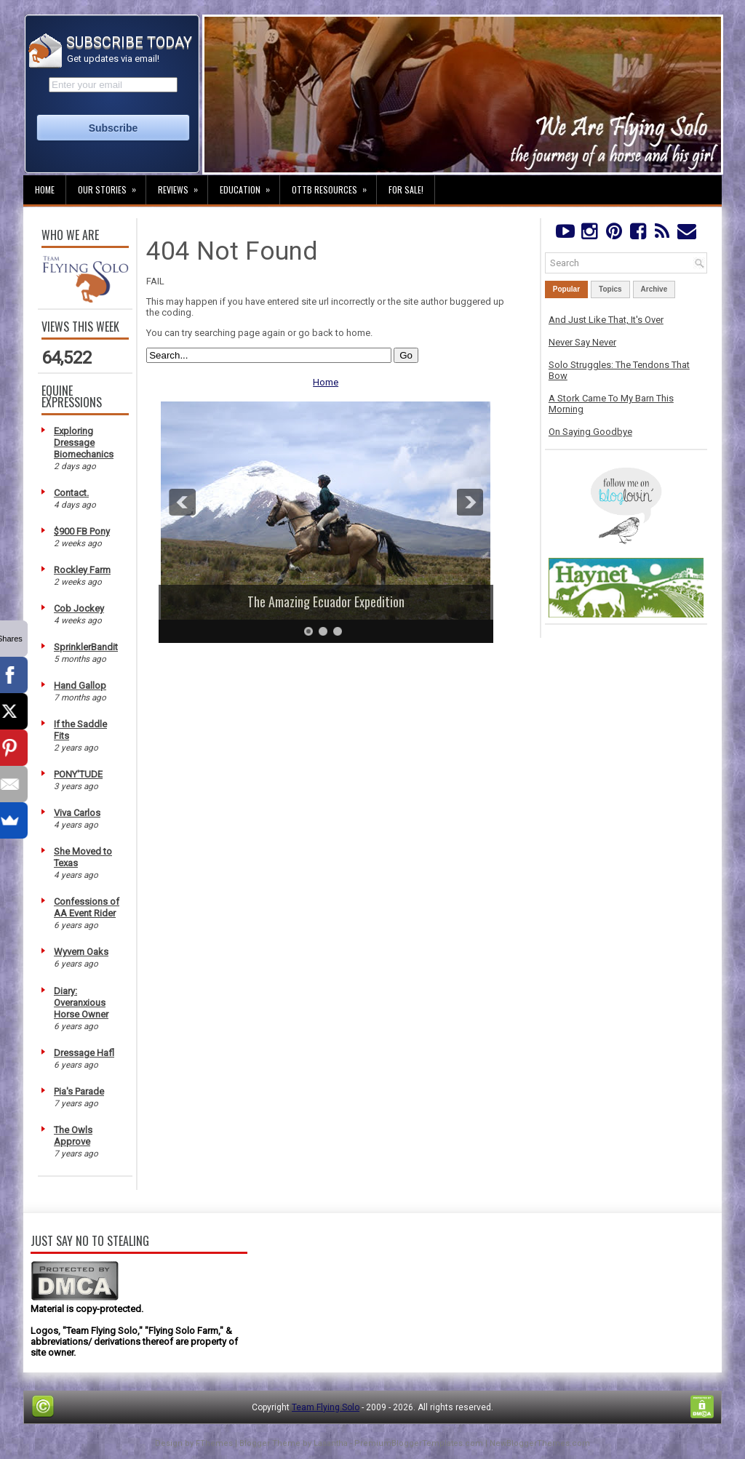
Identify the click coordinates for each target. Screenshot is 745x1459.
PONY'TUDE (78, 774)
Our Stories (112, 185)
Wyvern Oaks (81, 951)
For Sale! (406, 189)
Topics (610, 289)
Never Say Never (582, 342)
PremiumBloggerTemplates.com (418, 1443)
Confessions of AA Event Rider (86, 907)
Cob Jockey (79, 608)
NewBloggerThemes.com (540, 1443)
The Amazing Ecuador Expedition (326, 601)
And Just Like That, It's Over (606, 319)
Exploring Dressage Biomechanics (83, 442)
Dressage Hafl (84, 1052)
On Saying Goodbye (590, 431)
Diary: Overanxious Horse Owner (81, 1003)
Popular (566, 289)
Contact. (71, 492)
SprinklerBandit (86, 646)
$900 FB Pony (82, 531)
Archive (654, 289)
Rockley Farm (82, 569)
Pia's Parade (79, 1091)
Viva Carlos (77, 812)
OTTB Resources (334, 185)
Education (249, 185)
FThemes (214, 1443)
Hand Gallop (80, 685)
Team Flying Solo (325, 1407)
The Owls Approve (73, 1135)
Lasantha (331, 1443)
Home (45, 189)
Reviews (182, 185)
